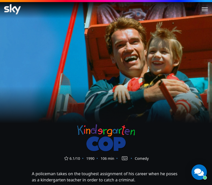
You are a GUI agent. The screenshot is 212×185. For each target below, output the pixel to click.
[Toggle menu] (205, 9)
